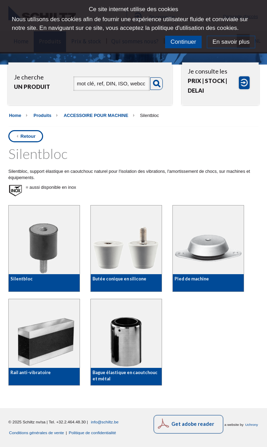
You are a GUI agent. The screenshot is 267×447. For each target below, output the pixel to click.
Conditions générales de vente (36, 432)
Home (15, 115)
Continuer (183, 42)
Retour (28, 136)
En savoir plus (231, 42)
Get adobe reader (192, 424)
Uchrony (251, 425)
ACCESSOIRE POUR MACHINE (96, 115)
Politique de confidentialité (92, 432)
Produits (42, 115)
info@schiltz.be (105, 422)
